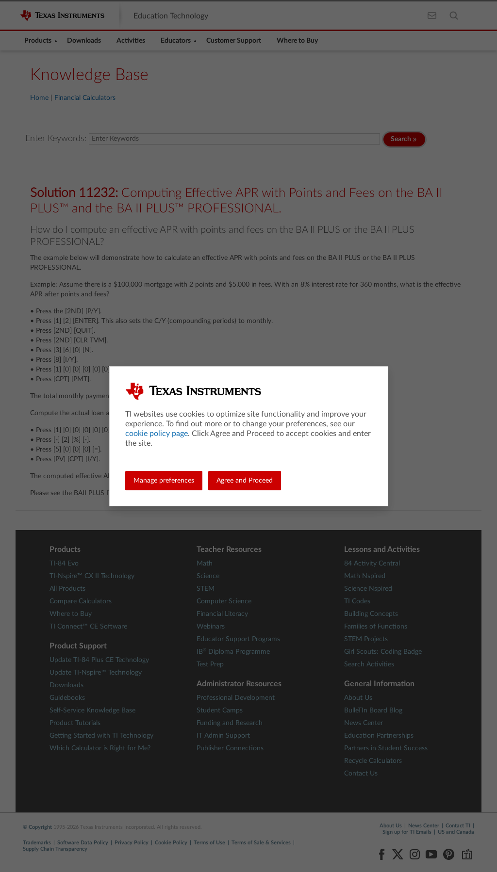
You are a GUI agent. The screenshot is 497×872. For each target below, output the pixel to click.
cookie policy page (156, 433)
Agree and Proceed (244, 480)
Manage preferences (163, 480)
